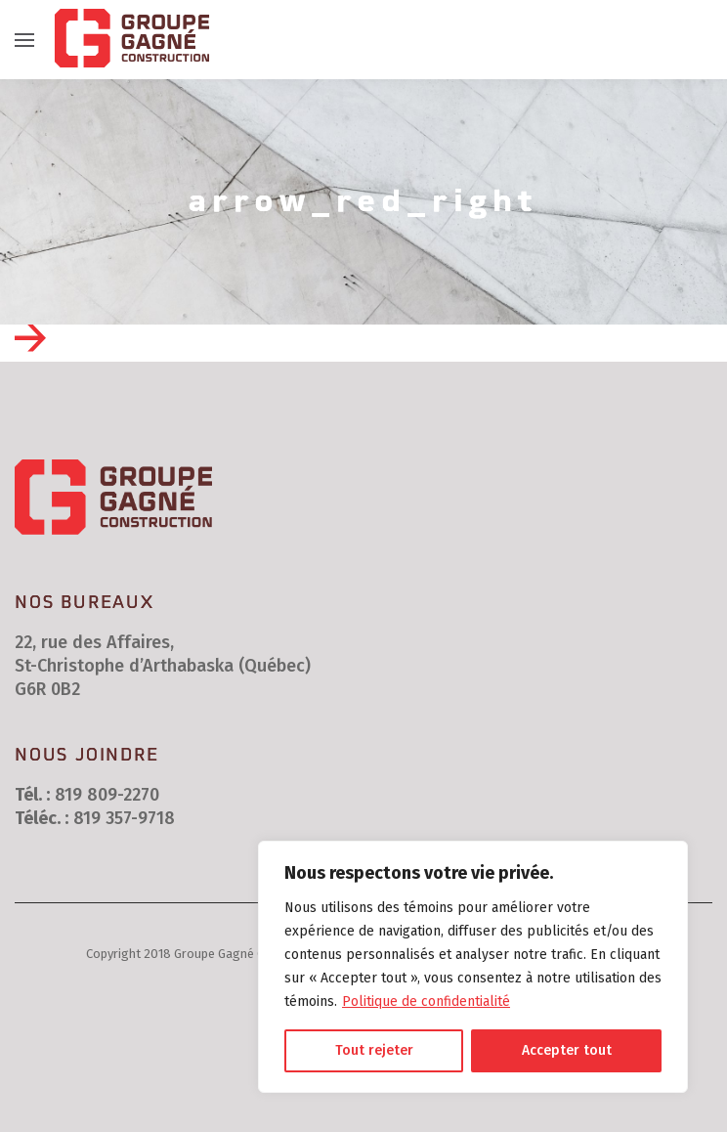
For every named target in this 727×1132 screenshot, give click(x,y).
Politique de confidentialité (426, 1001)
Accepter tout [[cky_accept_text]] (567, 1050)
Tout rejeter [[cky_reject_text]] (374, 1050)
